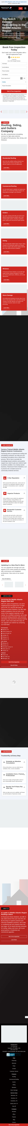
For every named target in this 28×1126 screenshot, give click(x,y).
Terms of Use (5, 100)
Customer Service (14, 1071)
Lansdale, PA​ (5, 635)
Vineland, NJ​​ (5, 650)
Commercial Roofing (14, 1079)
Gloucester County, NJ (7, 646)
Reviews (14, 1111)
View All (14, 1106)
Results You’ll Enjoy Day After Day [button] (13, 787)
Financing (14, 1060)
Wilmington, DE (5, 658)
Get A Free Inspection (14, 1124)
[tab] (14, 478)
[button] (1, 111)
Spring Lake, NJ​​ (6, 648)
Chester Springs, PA (7, 631)
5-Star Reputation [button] (11, 478)
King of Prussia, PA (6, 633)
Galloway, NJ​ (5, 643)
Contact (14, 1068)
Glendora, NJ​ (5, 645)
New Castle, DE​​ (6, 656)
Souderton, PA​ (5, 639)
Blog (14, 1119)
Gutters (14, 1082)
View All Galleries (6, 578)
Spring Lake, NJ (14, 1103)
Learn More (14, 939)
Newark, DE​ (5, 654)
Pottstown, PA (5, 637)
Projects (14, 1117)
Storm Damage (13, 1090)
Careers (14, 1122)
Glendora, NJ (14, 1098)
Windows (14, 1087)
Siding (14, 1084)
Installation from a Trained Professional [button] (13, 774)
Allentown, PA (14, 1095)
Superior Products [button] (11, 493)
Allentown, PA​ (5, 629)
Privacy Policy (11, 100)
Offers (14, 1114)
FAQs (14, 1066)
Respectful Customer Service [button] (12, 510)
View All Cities (14, 665)
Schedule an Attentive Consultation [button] (12, 762)
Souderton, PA (14, 1100)
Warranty (14, 1063)
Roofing (14, 1076)
